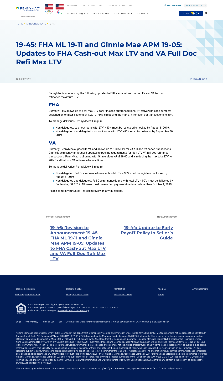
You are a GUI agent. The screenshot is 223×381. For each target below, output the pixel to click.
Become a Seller (195, 5)
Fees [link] (60, 321)
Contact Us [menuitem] (119, 289)
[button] (205, 13)
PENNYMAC (72, 5)
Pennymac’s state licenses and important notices (101, 345)
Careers (112, 5)
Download (198, 79)
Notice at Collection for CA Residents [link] (131, 321)
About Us (127, 5)
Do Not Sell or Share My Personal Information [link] (88, 321)
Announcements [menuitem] (200, 289)
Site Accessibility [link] (160, 321)
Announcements (36, 23)
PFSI (93, 5)
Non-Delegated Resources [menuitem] (27, 294)
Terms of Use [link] (47, 321)
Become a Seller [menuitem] (74, 289)
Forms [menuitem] (161, 294)
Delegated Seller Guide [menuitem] (77, 294)
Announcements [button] (101, 13)
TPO (84, 5)
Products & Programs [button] (77, 13)
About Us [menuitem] (162, 289)
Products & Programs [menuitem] (25, 289)
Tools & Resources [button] (121, 13)
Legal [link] (18, 321)
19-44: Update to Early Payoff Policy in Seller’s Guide (147, 232)
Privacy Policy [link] (31, 321)
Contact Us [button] (142, 13)
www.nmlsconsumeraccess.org (73, 310)
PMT (101, 5)
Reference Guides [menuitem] (123, 294)
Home (19, 23)
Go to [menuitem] (191, 13)
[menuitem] (29, 10)
